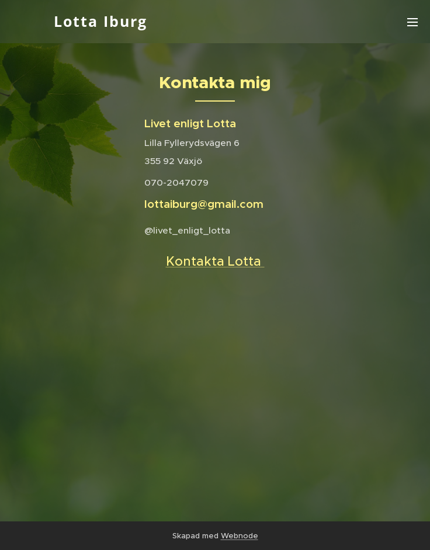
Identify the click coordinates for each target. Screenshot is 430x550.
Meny (412, 22)
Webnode (239, 536)
